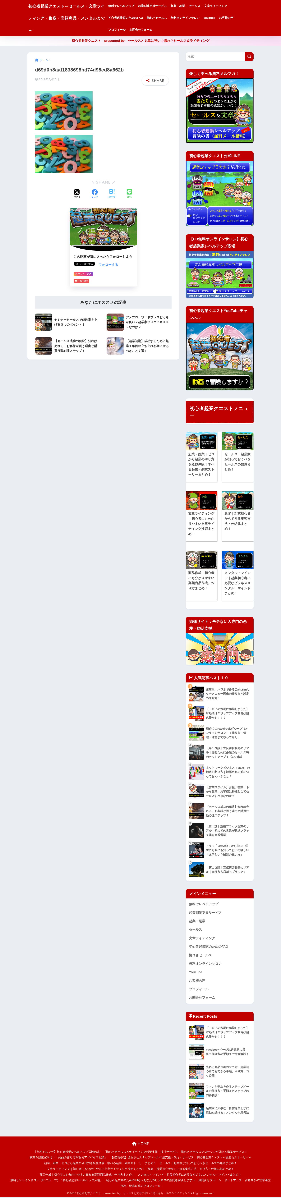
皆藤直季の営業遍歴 (258, 1180)
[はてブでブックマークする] (111, 193)
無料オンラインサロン (193, 17)
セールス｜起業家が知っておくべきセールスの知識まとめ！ (198, 1163)
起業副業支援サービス (160, 5)
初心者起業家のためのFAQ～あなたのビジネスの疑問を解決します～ (150, 1180)
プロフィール (125, 29)
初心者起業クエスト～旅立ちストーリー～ (224, 1158)
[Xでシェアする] (77, 193)
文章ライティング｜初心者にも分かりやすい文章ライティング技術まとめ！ (96, 1169)
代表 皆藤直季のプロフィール (140, 1186)
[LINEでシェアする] (129, 193)
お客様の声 (234, 17)
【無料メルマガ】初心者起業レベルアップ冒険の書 (67, 1152)
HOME (140, 1144)
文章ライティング (223, 5)
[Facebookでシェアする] (94, 193)
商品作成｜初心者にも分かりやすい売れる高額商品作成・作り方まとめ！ (87, 1175)
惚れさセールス (165, 17)
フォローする (108, 264)
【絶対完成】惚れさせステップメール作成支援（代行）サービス (152, 1158)
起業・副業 (186, 5)
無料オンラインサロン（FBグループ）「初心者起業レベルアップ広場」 (56, 1180)
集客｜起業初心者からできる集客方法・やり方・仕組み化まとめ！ (191, 1169)
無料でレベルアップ (129, 5)
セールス (202, 5)
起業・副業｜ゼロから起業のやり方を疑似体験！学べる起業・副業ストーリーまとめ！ (100, 1163)
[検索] (249, 56)
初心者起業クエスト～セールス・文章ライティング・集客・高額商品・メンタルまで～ (70, 17)
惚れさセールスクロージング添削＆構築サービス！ (214, 1152)
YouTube (217, 17)
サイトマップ (233, 1180)
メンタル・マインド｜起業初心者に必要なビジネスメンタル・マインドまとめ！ (189, 1175)
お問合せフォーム (148, 29)
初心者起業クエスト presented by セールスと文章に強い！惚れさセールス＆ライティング (141, 41)
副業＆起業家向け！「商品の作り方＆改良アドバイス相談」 (68, 1158)
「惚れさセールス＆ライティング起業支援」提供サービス (140, 1152)
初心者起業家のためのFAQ (133, 17)
